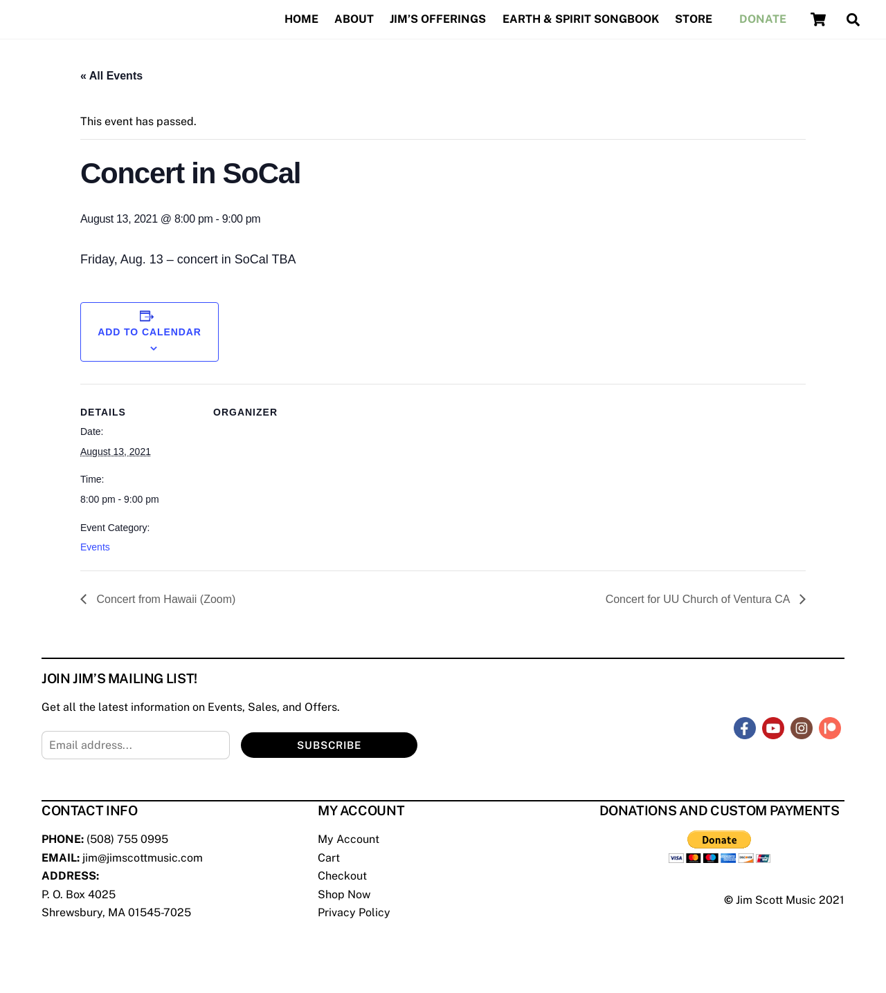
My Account (348, 839)
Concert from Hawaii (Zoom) (164, 599)
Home (301, 19)
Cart (329, 857)
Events (95, 547)
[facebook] (745, 727)
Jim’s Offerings (438, 19)
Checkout (342, 875)
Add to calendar (149, 331)
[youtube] (773, 727)
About (354, 19)
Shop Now (344, 894)
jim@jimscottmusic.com (142, 857)
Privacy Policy (354, 912)
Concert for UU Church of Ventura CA (699, 599)
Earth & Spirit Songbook (581, 19)
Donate (762, 19)
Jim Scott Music (776, 900)
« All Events (111, 76)
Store (693, 19)
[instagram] (801, 727)
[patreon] (830, 727)
